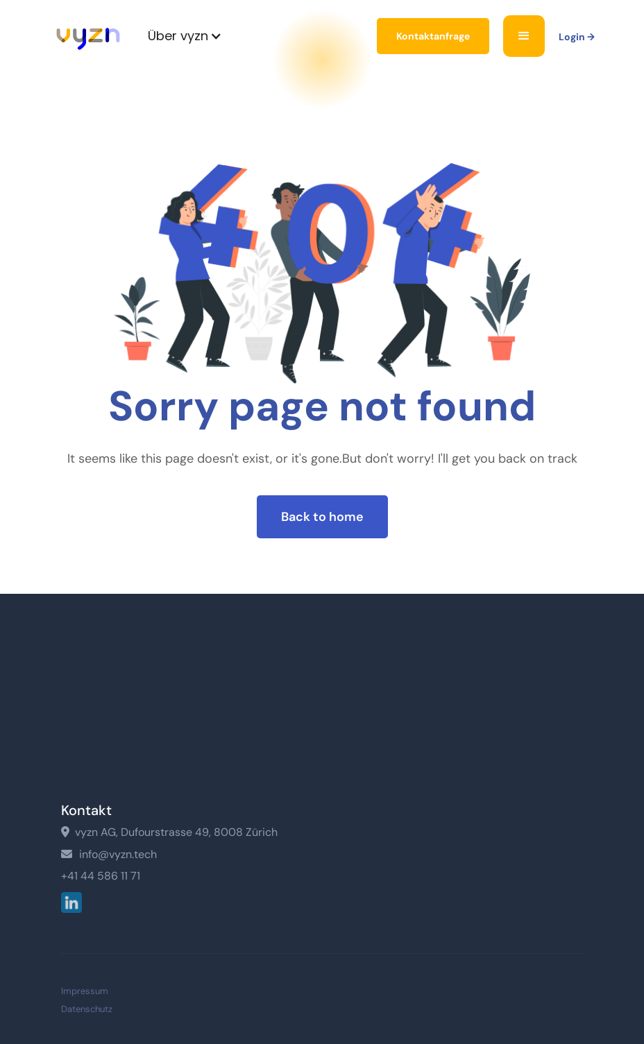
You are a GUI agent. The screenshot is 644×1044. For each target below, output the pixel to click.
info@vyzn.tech (109, 854)
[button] (185, 36)
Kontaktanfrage (433, 36)
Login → (577, 37)
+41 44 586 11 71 (100, 876)
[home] (88, 36)
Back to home (322, 519)
